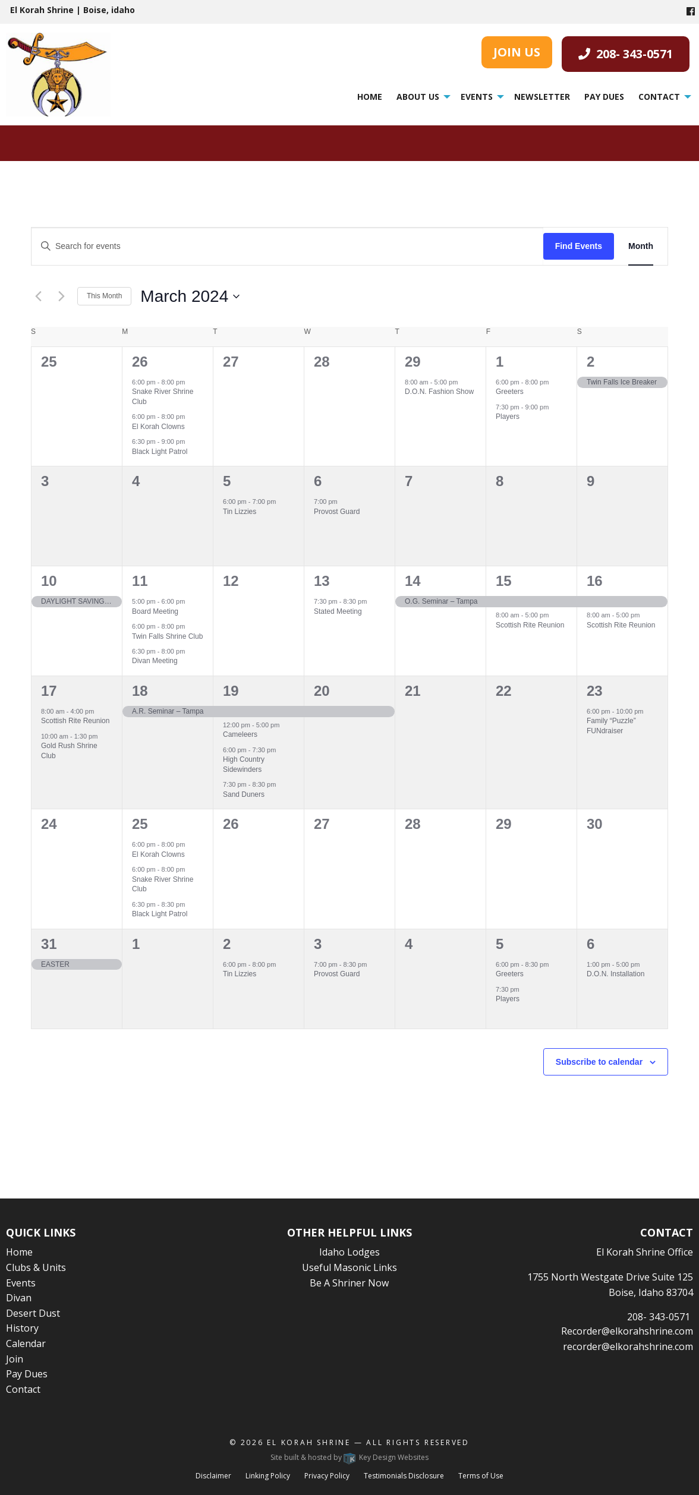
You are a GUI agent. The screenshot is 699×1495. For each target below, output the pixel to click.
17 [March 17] (49, 691)
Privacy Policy (327, 1476)
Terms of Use (480, 1476)
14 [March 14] (413, 581)
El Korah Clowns (158, 426)
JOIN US (516, 52)
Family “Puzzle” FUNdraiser (611, 726)
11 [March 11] (140, 581)
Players (507, 416)
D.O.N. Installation (615, 974)
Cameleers (240, 734)
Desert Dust (33, 1313)
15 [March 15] (504, 581)
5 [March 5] (227, 481)
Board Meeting (155, 611)
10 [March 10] (49, 581)
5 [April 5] (499, 944)
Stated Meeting (338, 611)
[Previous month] (38, 296)
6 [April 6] (590, 944)
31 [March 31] (49, 944)
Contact (659, 96)
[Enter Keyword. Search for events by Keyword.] (287, 246)
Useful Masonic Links (349, 1267)
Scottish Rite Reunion (530, 625)
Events (477, 96)
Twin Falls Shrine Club (167, 636)
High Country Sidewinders (244, 764)
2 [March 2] (590, 362)
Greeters (510, 391)
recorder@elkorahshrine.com (628, 1346)
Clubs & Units (36, 1267)
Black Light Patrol (159, 451)
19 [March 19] (231, 691)
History (22, 1328)
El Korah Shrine (309, 1442)
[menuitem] (369, 97)
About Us (417, 96)
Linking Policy (267, 1476)
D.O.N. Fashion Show (439, 391)
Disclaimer (213, 1476)
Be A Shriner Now (349, 1282)
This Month (104, 296)
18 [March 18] (140, 691)
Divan (19, 1297)
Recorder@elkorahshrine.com (627, 1331)
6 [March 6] (318, 481)
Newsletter (542, 96)
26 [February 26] (140, 362)
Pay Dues (604, 96)
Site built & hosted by (349, 1457)
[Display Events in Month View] (640, 246)
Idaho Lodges (349, 1252)
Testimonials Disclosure (404, 1476)
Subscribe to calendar (599, 1062)
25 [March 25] (140, 824)
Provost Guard (337, 511)
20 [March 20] (322, 691)
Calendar (26, 1343)
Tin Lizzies (239, 511)
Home (369, 96)
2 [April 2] (227, 944)
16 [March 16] (595, 581)
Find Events (578, 246)
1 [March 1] (499, 362)
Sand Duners (244, 794)
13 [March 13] (322, 581)
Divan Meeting (155, 661)
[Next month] (61, 296)
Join (14, 1358)
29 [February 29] (413, 362)
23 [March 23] (595, 691)
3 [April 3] (318, 944)
